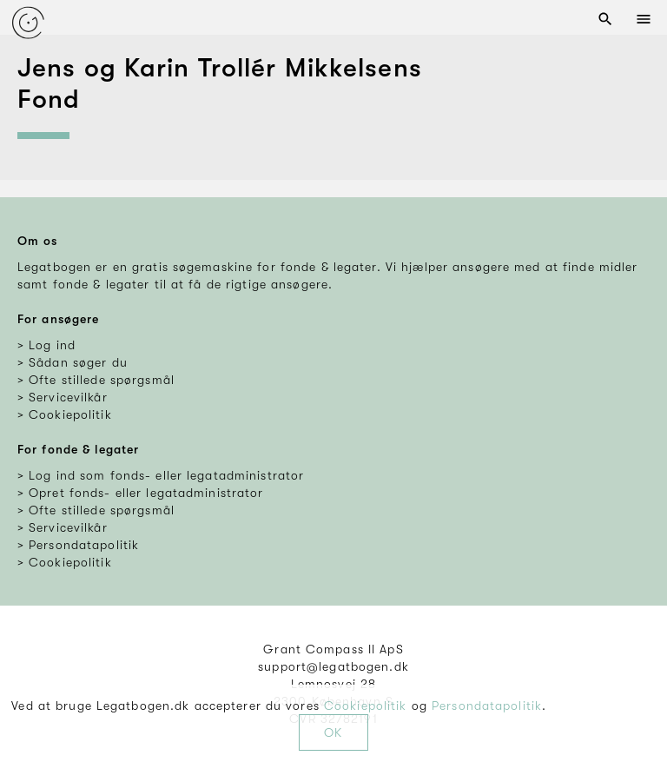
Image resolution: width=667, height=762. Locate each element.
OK (333, 732)
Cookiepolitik (365, 705)
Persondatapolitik (487, 705)
